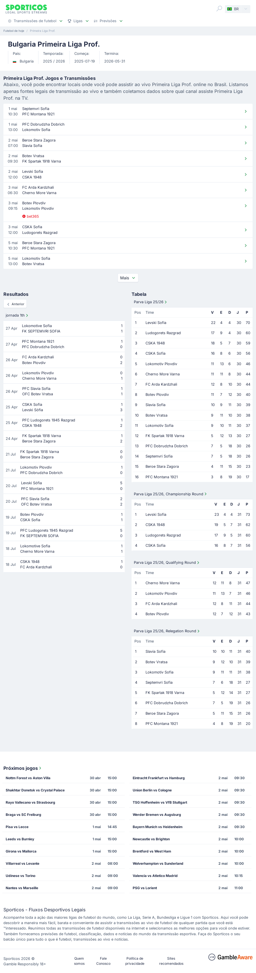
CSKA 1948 (155, 343)
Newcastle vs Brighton (151, 839)
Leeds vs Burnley (20, 839)
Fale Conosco (103, 961)
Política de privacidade (134, 961)
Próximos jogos (22, 768)
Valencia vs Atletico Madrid (155, 876)
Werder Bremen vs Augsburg (157, 814)
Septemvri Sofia (159, 456)
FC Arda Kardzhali (161, 384)
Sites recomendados (171, 961)
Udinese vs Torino (20, 876)
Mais (128, 277)
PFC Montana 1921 (162, 477)
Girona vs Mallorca (21, 851)
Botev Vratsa (156, 415)
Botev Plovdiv (157, 394)
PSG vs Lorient (145, 888)
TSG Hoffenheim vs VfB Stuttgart (160, 802)
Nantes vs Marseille (22, 888)
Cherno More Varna (163, 374)
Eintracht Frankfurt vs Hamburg (159, 778)
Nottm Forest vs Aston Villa (28, 778)
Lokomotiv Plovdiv (161, 364)
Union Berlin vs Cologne (152, 790)
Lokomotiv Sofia (159, 425)
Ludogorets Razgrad (163, 333)
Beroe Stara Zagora (162, 466)
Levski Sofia (156, 323)
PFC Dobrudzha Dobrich (167, 446)
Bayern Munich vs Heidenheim (158, 827)
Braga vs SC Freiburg (23, 814)
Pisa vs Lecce (17, 827)
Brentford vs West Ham (152, 851)
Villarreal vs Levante (22, 863)
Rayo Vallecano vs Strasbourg (30, 802)
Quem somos (79, 961)
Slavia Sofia (155, 405)
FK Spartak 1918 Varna (165, 436)
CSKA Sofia (155, 353)
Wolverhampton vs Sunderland (158, 863)
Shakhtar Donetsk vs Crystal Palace (35, 790)
